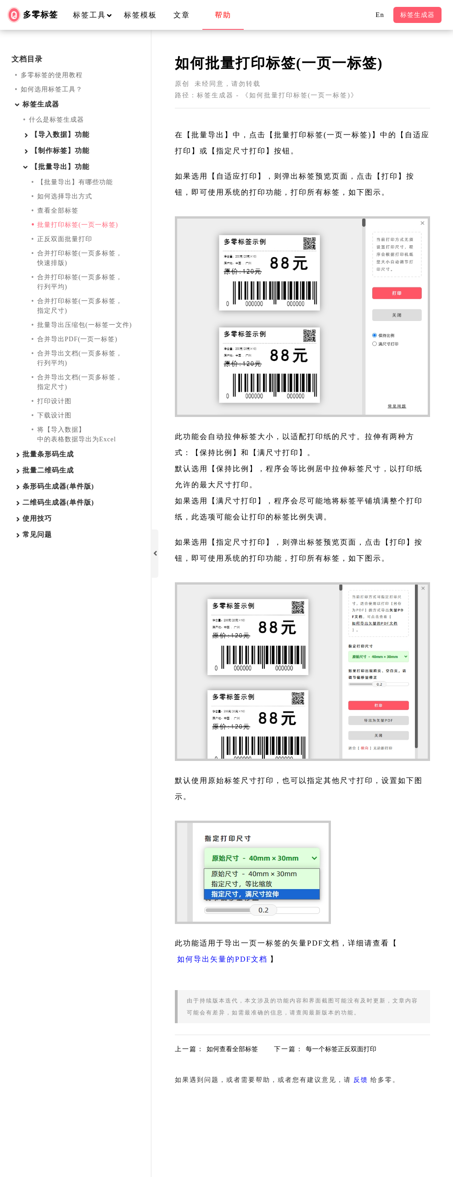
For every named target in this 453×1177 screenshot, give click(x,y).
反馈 (360, 1079)
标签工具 (96, 15)
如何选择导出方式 (64, 196)
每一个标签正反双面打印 (341, 1049)
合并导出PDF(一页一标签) (77, 339)
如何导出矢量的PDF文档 (222, 959)
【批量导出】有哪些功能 (75, 182)
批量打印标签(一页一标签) (77, 224)
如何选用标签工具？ (52, 89)
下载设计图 (54, 415)
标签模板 (140, 15)
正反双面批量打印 (64, 239)
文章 (181, 15)
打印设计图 (54, 401)
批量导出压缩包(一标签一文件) (84, 324)
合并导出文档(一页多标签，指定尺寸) (80, 382)
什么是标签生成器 (56, 119)
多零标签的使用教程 (52, 75)
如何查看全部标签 (232, 1049)
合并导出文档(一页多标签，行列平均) (80, 358)
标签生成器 (417, 14)
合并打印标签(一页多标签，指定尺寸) (80, 306)
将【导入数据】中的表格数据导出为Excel (76, 434)
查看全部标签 (57, 210)
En (379, 14)
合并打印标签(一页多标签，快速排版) (80, 258)
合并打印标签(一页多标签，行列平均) (80, 282)
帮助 (223, 15)
